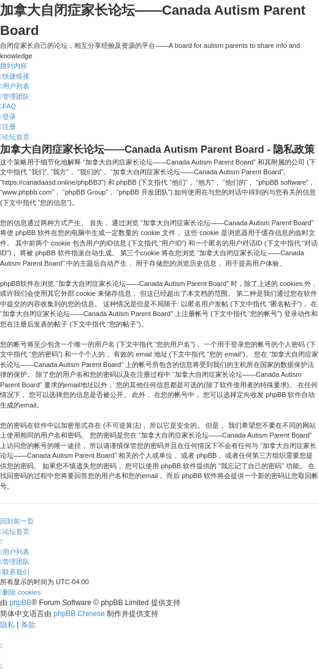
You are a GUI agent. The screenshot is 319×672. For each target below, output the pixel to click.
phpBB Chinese (78, 613)
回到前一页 (17, 521)
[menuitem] (14, 86)
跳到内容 (13, 65)
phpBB (20, 602)
